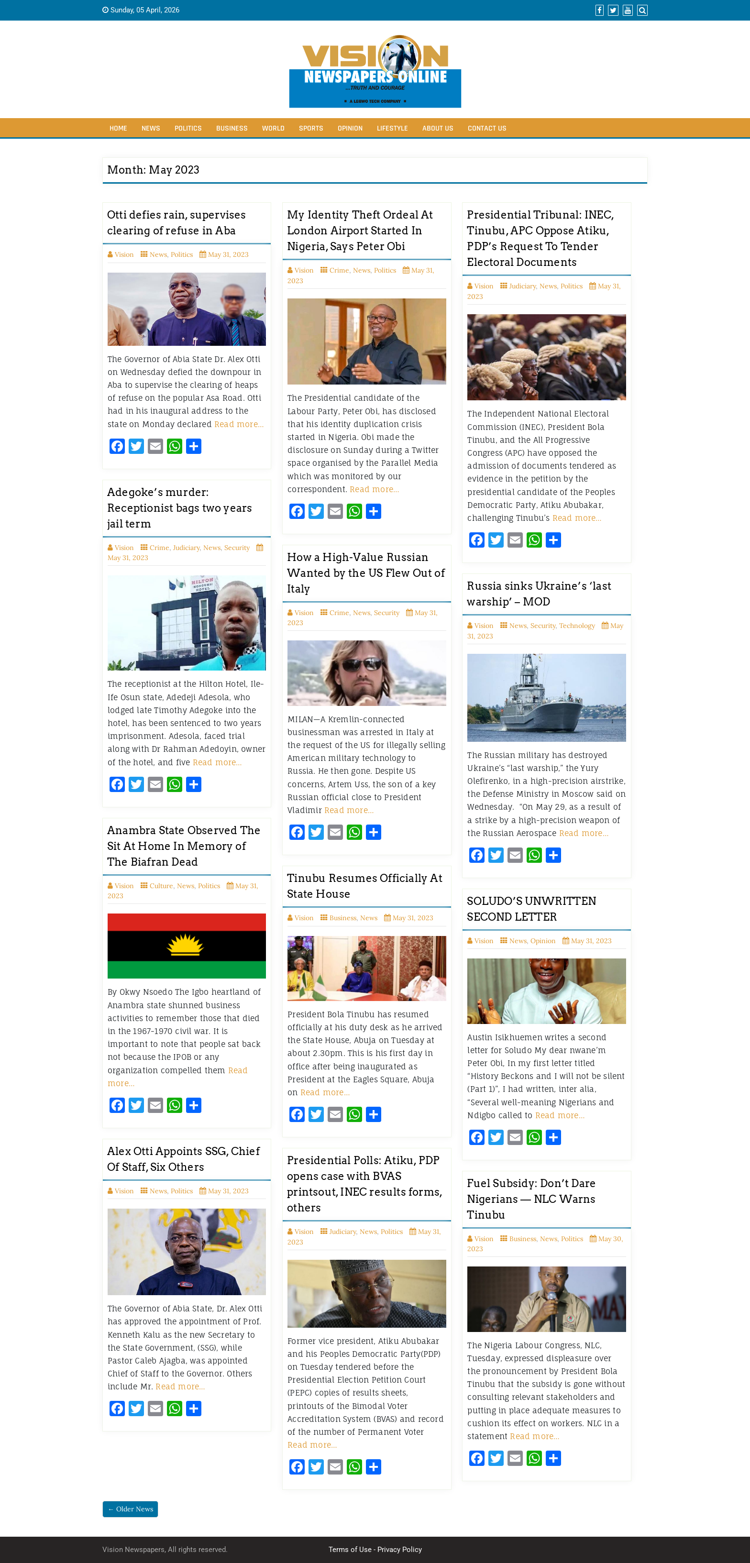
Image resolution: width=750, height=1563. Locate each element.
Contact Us (487, 128)
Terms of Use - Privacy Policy (375, 1549)
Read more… (239, 424)
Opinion (350, 128)
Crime (339, 270)
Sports (311, 128)
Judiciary (522, 286)
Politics (188, 128)
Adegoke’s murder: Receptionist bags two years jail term (179, 508)
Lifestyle (392, 128)
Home (118, 128)
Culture (161, 885)
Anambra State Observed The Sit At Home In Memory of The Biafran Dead (184, 846)
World (273, 128)
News (151, 128)
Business (232, 128)
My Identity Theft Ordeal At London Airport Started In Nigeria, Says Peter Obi (360, 231)
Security (237, 547)
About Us (437, 128)
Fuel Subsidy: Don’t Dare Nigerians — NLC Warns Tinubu (531, 1199)
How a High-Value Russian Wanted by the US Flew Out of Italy (366, 573)
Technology (577, 625)
